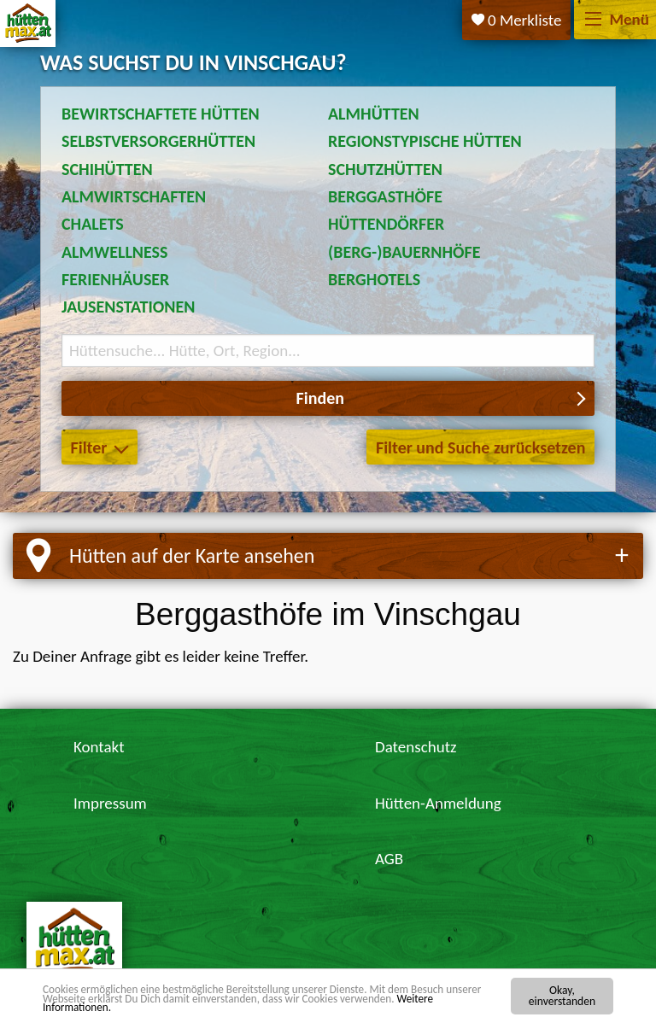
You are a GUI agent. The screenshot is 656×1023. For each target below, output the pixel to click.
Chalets (93, 223)
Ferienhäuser (115, 279)
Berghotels (374, 279)
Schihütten (107, 169)
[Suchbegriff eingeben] (328, 350)
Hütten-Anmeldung (438, 803)
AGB (389, 858)
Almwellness (115, 252)
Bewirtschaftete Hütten (161, 113)
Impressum (110, 803)
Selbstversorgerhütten (158, 141)
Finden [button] (320, 398)
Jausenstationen (128, 306)
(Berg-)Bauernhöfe (404, 252)
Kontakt (99, 747)
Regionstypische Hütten (425, 141)
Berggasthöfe (385, 196)
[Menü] (593, 20)
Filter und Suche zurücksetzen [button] (480, 447)
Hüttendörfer (386, 223)
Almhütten (373, 113)
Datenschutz (416, 747)
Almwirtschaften (134, 196)
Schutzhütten (385, 169)
